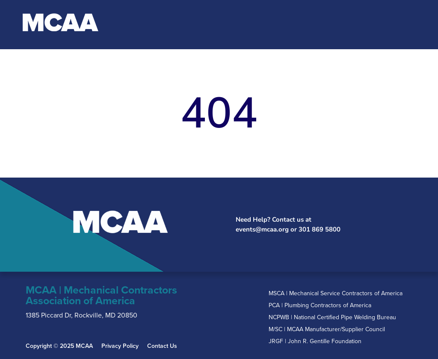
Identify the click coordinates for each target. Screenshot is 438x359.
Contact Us (162, 346)
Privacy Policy (120, 346)
